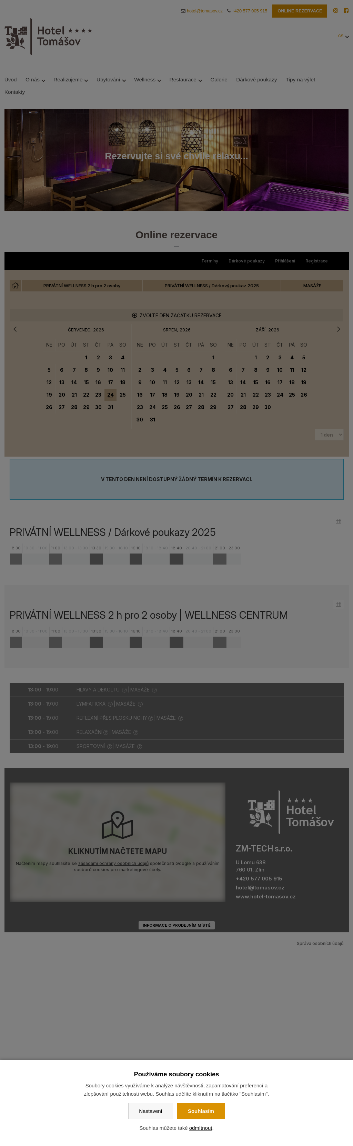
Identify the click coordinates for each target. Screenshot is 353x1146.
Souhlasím (201, 1111)
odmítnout (200, 1128)
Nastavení (150, 1111)
